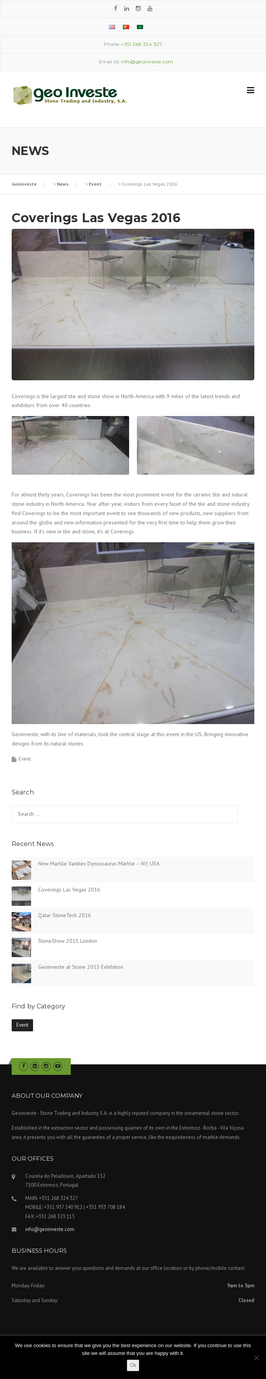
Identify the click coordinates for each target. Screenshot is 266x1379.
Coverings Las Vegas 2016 (69, 889)
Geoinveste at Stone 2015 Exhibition (80, 966)
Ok (133, 1365)
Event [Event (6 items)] (22, 1025)
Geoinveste (24, 184)
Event (95, 184)
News (62, 184)
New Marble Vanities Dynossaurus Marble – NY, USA (98, 863)
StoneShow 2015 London (67, 940)
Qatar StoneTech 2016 (64, 915)
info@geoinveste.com (49, 1229)
